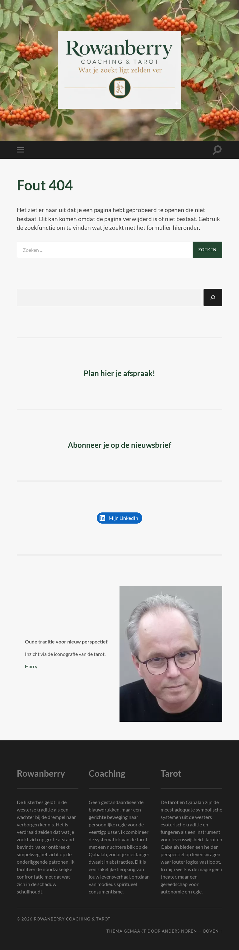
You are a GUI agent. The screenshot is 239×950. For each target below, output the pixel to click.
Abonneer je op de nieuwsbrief (119, 444)
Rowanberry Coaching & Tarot (72, 918)
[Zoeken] (213, 297)
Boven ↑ (212, 931)
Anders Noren (179, 931)
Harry (31, 666)
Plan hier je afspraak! (119, 373)
